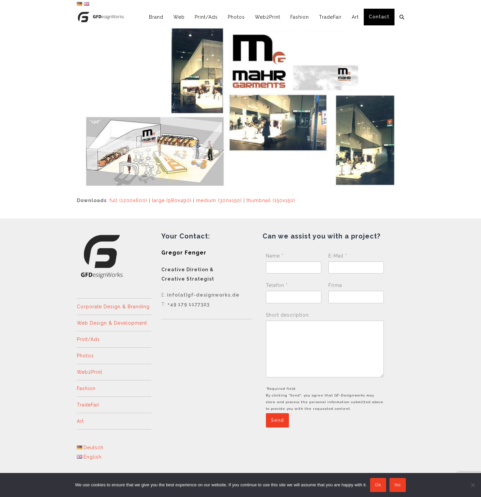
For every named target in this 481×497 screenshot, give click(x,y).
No (398, 485)
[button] (401, 17)
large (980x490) (171, 200)
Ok (378, 485)
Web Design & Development (112, 323)
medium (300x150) (219, 200)
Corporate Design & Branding (113, 306)
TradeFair (88, 404)
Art (80, 421)
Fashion (86, 388)
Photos (85, 355)
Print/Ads (88, 339)
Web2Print (89, 372)
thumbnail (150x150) (271, 200)
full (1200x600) (128, 200)
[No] (472, 485)
